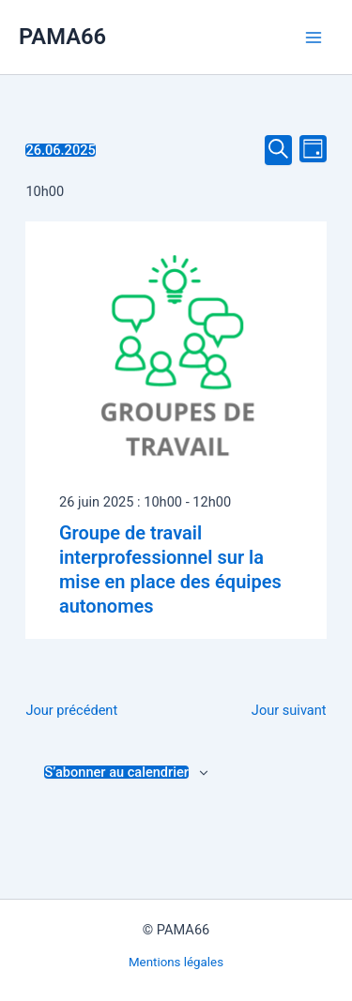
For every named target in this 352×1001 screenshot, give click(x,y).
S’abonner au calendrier (116, 773)
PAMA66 (62, 36)
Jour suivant (289, 710)
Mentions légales (176, 962)
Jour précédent (71, 710)
